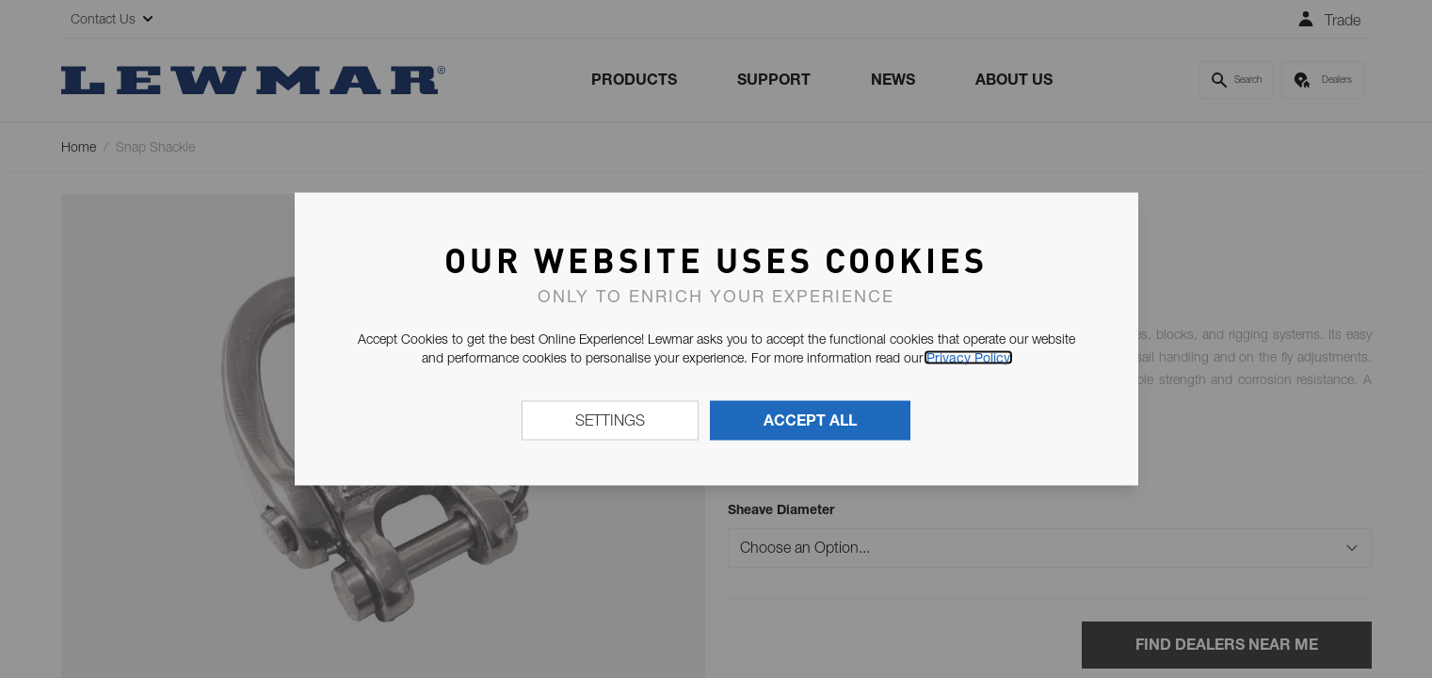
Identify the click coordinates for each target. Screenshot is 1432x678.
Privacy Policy (968, 358)
